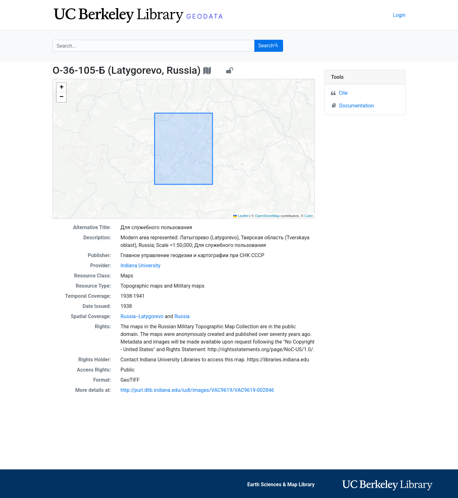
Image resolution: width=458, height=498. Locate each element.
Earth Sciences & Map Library (281, 484)
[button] (61, 87)
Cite (343, 93)
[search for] (153, 46)
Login (399, 15)
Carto (308, 216)
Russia (182, 316)
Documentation (353, 105)
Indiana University (141, 266)
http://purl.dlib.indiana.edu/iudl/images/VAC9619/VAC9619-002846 (197, 390)
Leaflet (240, 216)
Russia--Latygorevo (142, 316)
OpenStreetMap (267, 216)
